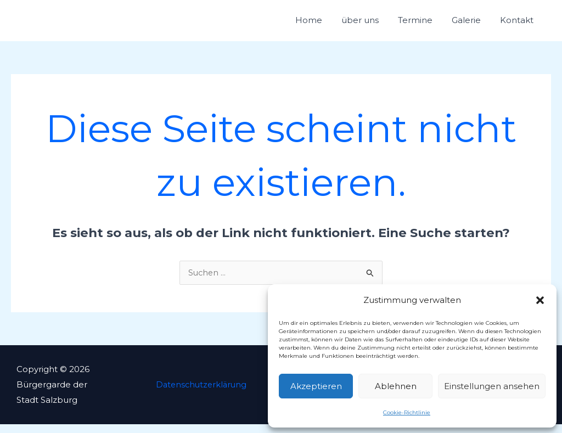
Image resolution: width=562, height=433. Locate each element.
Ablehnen (396, 386)
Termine (435, 24)
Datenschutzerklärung (200, 393)
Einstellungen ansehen (491, 386)
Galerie (478, 24)
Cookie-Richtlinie (406, 412)
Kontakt (520, 24)
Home (345, 24)
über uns (388, 24)
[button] (540, 300)
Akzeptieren (316, 386)
